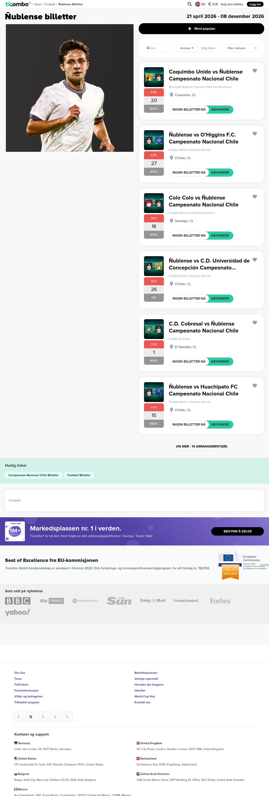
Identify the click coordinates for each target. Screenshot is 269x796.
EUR (213, 4)
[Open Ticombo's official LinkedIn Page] (67, 717)
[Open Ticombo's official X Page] (31, 717)
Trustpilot (14, 500)
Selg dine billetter (232, 4)
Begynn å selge (238, 531)
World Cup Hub (144, 696)
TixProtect (21, 684)
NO (200, 4)
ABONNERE (220, 109)
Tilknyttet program (26, 702)
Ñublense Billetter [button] (70, 4)
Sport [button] (37, 4)
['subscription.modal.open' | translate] (255, 70)
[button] (18, 4)
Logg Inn (255, 4)
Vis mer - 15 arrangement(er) (201, 446)
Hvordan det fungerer (149, 684)
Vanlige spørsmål (146, 679)
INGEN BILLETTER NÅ (189, 109)
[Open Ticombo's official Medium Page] (55, 717)
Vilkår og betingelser (28, 696)
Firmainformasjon (26, 690)
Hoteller (139, 690)
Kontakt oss (142, 702)
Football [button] (50, 4)
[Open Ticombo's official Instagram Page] (43, 717)
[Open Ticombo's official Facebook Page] (15, 539)
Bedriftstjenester (145, 673)
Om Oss (19, 673)
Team (18, 679)
